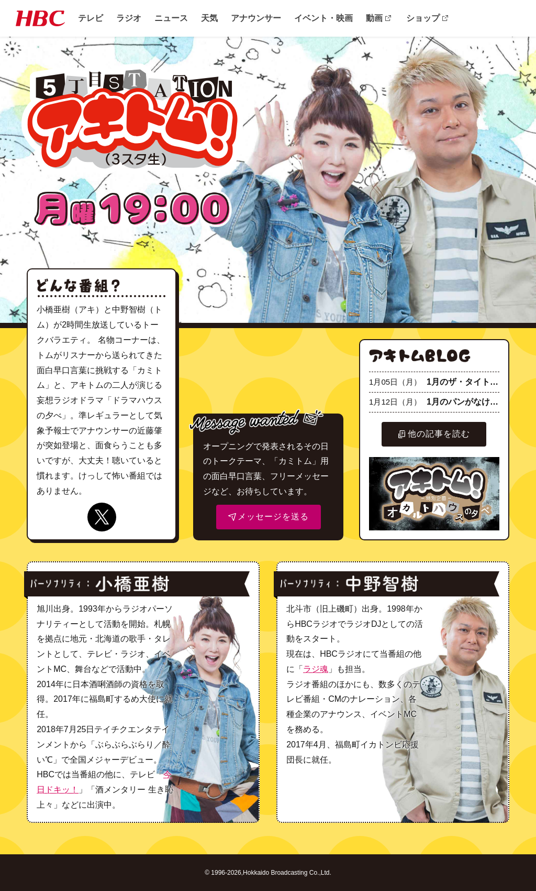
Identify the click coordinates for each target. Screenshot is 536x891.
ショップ (423, 18)
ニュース (171, 18)
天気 (209, 18)
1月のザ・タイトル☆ (434, 381)
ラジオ (128, 18)
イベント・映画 (323, 18)
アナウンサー (256, 18)
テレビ (90, 18)
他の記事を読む (434, 433)
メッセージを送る (268, 516)
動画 (374, 18)
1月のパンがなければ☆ (434, 401)
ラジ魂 (315, 669)
